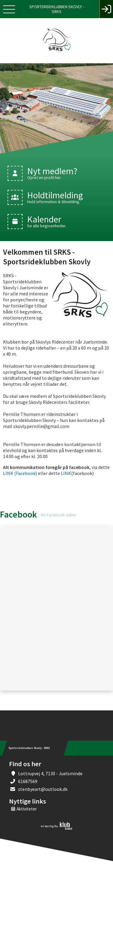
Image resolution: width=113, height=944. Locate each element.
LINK (65, 473)
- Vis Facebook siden (57, 515)
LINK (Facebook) (20, 473)
